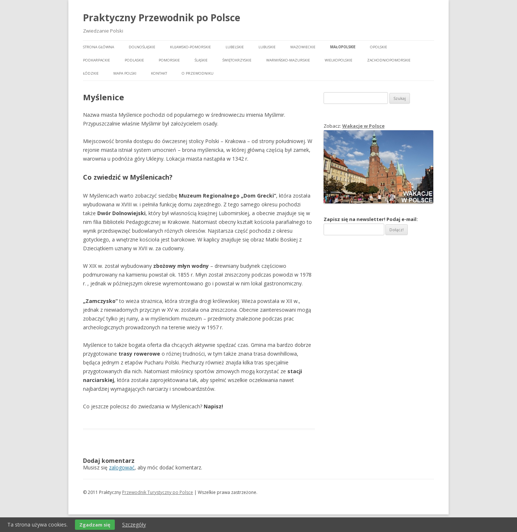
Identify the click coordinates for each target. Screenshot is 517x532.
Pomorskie (169, 60)
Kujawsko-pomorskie (190, 47)
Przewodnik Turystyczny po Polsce (157, 492)
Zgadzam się (94, 524)
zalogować (122, 467)
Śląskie (201, 60)
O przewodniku (198, 73)
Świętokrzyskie (237, 60)
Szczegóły (134, 524)
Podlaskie (134, 60)
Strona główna (98, 47)
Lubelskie (235, 47)
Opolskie (378, 47)
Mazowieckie (303, 47)
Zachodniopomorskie (389, 60)
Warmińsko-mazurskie (288, 60)
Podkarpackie (96, 60)
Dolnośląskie (142, 47)
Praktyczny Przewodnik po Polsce (161, 17)
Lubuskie (267, 47)
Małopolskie (342, 47)
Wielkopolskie (338, 60)
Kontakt (159, 73)
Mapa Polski (124, 73)
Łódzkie (91, 73)
